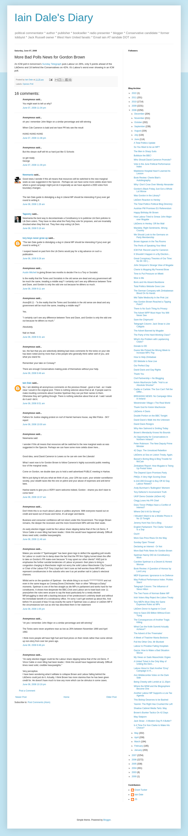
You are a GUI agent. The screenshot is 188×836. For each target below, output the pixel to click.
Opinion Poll (28, 84)
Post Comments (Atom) (39, 702)
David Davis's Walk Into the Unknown (152, 420)
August (138, 131)
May (136, 733)
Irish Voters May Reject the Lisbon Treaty (153, 597)
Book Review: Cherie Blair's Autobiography (147, 178)
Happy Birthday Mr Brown (146, 212)
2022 (134, 93)
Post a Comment (27, 690)
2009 (134, 106)
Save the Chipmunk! (143, 319)
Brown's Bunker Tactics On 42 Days (151, 712)
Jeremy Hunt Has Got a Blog (147, 523)
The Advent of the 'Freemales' (148, 633)
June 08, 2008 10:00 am (34, 424)
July (136, 135)
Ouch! (137, 534)
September (140, 126)
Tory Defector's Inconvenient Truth (150, 492)
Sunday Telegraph (51, 64)
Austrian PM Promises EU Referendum (152, 208)
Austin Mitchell (30, 272)
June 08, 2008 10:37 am (34, 497)
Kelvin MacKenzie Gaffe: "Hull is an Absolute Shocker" (151, 383)
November (139, 118)
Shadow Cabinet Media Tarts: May (150, 708)
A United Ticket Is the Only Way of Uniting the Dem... (150, 662)
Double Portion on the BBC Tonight (150, 415)
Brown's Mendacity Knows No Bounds (152, 432)
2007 (134, 755)
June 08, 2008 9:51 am (34, 403)
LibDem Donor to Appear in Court (150, 609)
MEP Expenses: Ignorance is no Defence (153, 575)
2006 (134, 759)
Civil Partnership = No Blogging (149, 378)
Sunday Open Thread (144, 542)
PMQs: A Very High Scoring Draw (150, 477)
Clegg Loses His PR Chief (146, 500)
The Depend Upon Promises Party (150, 472)
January (138, 750)
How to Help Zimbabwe (145, 357)
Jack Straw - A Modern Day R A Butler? (152, 721)
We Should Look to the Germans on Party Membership (151, 235)
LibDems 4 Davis (142, 411)
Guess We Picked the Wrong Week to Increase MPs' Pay (152, 351)
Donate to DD (140, 346)
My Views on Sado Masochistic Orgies (152, 657)
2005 (134, 764)
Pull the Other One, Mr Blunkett (149, 642)
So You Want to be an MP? (147, 147)
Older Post (111, 697)
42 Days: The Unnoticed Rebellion (150, 450)
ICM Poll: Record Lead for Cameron (151, 250)
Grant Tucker (141, 790)
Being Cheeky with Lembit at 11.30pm (152, 682)
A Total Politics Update (144, 143)
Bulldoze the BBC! (142, 155)
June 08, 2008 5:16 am (34, 228)
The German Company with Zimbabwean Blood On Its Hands (153, 292)
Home (66, 697)
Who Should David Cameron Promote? (152, 159)
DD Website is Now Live (145, 361)
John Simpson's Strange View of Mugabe (153, 265)
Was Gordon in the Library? (147, 195)
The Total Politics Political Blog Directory (153, 204)
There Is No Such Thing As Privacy (150, 308)
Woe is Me (139, 278)
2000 (134, 776)
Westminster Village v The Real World (152, 403)
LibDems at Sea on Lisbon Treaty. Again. (153, 455)
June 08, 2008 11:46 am (34, 539)
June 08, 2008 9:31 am (34, 337)
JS (136, 799)
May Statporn (140, 717)
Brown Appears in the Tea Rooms (150, 241)
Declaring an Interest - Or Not (148, 546)
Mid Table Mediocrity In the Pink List (151, 297)
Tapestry (27, 214)
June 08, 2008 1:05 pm (34, 609)
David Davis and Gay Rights (147, 370)
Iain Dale (27, 383)
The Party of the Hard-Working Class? (152, 335)
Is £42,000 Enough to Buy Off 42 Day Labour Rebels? (152, 482)
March (137, 741)
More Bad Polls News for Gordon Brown (153, 550)
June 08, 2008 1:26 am (34, 204)
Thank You (139, 374)
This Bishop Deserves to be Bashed (151, 700)
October (138, 122)
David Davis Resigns (144, 424)
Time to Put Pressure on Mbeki (148, 273)
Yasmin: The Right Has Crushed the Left (153, 704)
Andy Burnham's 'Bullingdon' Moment (152, 488)
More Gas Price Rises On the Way (150, 538)
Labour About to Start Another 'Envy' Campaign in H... (151, 669)
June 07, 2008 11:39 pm (34, 165)
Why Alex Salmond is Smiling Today (151, 428)
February (139, 746)
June (137, 139)
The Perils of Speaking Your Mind (150, 245)
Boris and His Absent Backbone (149, 282)
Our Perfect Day (141, 365)
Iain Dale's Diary (53, 17)
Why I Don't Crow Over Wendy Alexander (154, 184)
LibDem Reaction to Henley (147, 200)
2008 (134, 110)
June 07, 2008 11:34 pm (34, 108)
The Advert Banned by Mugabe (149, 330)
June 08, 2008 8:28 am (34, 258)
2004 (134, 768)
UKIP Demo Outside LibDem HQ (149, 496)
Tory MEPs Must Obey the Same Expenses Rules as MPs (149, 603)
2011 (134, 97)
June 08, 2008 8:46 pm (34, 645)
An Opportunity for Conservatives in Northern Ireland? (151, 438)
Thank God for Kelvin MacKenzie (149, 407)
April (136, 737)
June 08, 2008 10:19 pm (34, 684)
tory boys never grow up (35, 238)
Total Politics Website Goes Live (149, 286)
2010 (134, 101)
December (139, 114)
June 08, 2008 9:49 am (34, 373)
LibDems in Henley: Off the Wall (149, 223)
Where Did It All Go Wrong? (147, 511)
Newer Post (21, 697)
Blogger (107, 820)
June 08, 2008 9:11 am (34, 288)
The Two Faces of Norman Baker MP (151, 593)
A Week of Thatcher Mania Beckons (151, 637)
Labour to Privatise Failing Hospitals (151, 646)
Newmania (28, 174)
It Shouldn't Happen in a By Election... (152, 254)
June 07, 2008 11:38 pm (34, 138)
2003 (134, 772)
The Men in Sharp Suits (145, 151)
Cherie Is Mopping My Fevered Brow (151, 269)
